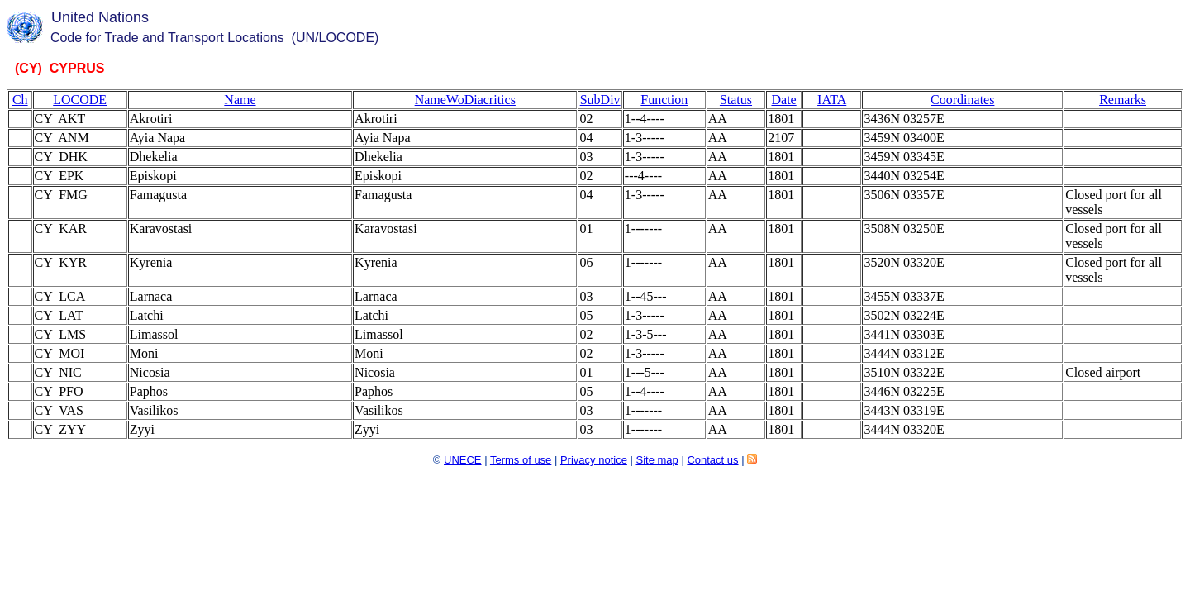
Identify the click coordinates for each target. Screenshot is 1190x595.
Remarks (1122, 100)
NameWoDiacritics (465, 100)
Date (783, 100)
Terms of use (520, 460)
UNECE (463, 460)
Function (664, 100)
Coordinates (962, 100)
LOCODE (80, 100)
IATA (831, 100)
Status (736, 100)
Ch (20, 100)
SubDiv (600, 100)
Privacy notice (593, 460)
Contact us (712, 460)
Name (239, 100)
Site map (656, 460)
